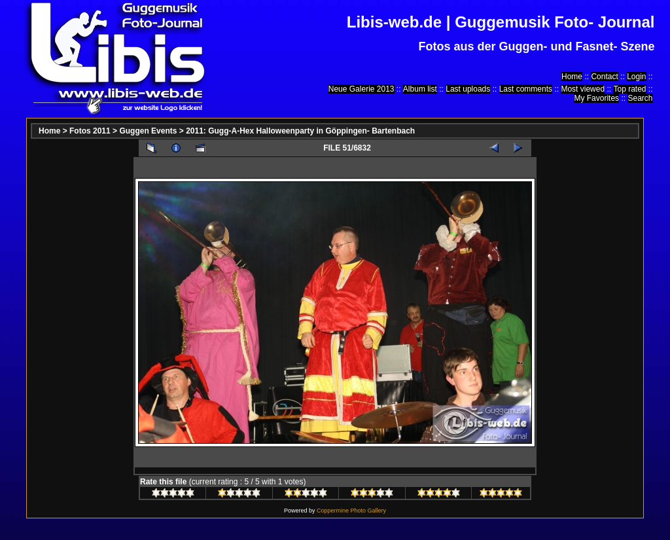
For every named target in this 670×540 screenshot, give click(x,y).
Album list (420, 89)
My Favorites (596, 98)
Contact (604, 76)
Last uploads (468, 89)
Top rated (629, 89)
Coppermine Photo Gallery (351, 510)
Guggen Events (148, 130)
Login (636, 76)
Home (571, 76)
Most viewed (583, 89)
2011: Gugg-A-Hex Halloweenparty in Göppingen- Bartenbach (300, 130)
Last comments (525, 89)
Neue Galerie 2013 (361, 89)
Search (639, 98)
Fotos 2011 (90, 130)
